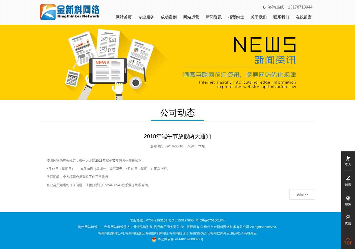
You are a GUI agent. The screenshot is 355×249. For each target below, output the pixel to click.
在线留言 (304, 17)
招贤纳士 (236, 17)
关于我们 (259, 17)
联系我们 (281, 17)
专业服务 (146, 17)
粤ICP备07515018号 (210, 220)
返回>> (302, 194)
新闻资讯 (214, 17)
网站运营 (191, 17)
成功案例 (169, 17)
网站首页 (124, 17)
